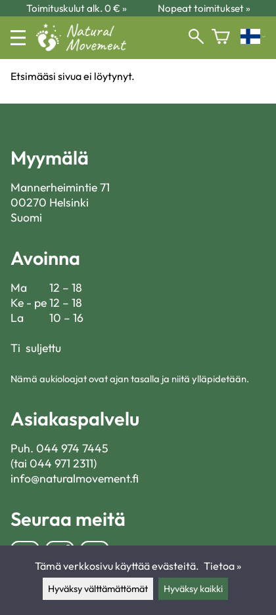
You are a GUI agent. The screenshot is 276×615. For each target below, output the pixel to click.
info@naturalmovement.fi (75, 478)
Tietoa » (222, 565)
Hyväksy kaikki (193, 589)
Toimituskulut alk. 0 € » (76, 8)
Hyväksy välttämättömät (98, 589)
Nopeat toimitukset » (204, 8)
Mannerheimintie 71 (60, 187)
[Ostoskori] (221, 38)
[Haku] (196, 38)
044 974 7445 (72, 448)
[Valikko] (18, 37)
